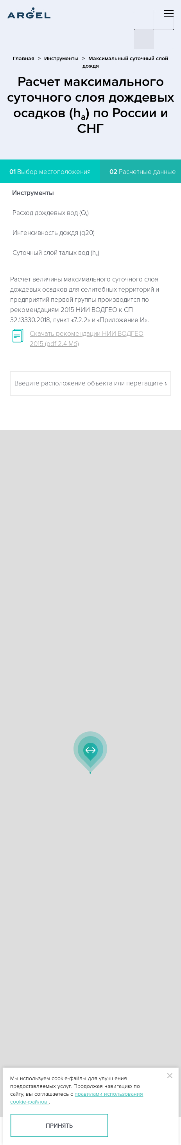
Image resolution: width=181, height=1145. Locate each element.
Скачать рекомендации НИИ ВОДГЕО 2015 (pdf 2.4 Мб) (86, 339)
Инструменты (61, 58)
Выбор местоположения (50, 172)
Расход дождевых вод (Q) (51, 213)
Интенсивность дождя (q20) (54, 233)
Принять (59, 1126)
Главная (23, 58)
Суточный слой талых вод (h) (56, 253)
